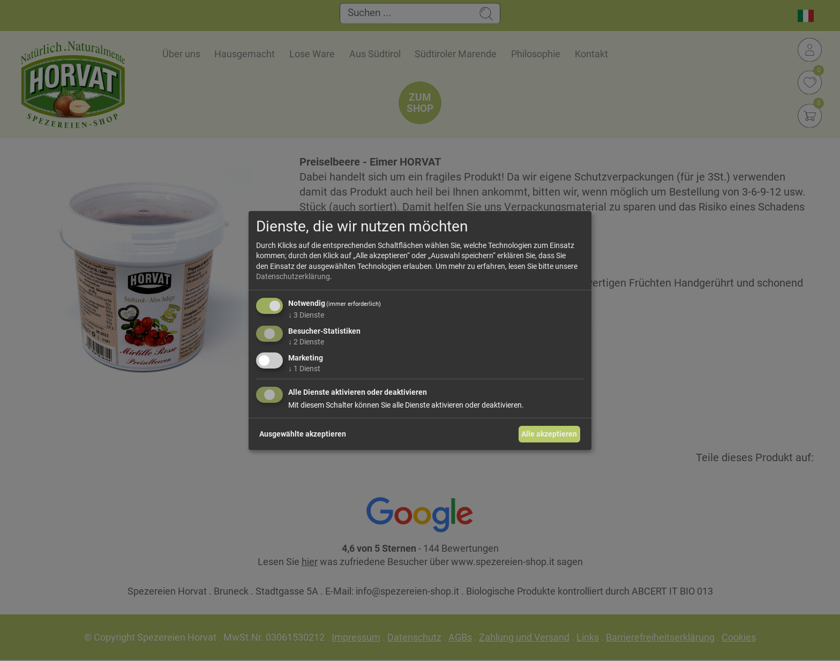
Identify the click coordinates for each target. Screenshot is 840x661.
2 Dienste (306, 341)
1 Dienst (304, 368)
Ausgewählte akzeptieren (302, 434)
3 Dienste (306, 315)
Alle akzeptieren (549, 434)
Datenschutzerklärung (293, 276)
